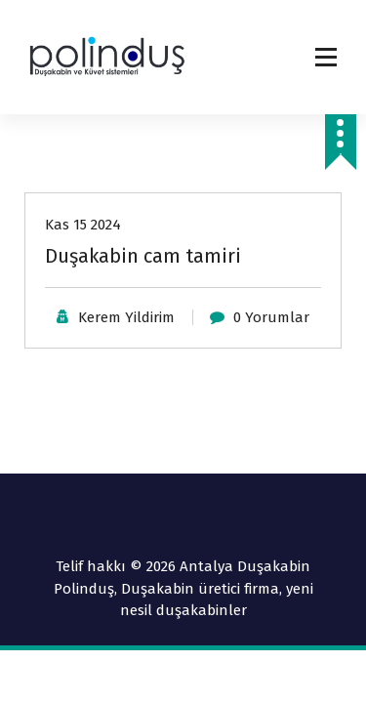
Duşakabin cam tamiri (143, 256)
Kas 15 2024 (83, 224)
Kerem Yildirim (126, 317)
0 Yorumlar (271, 317)
